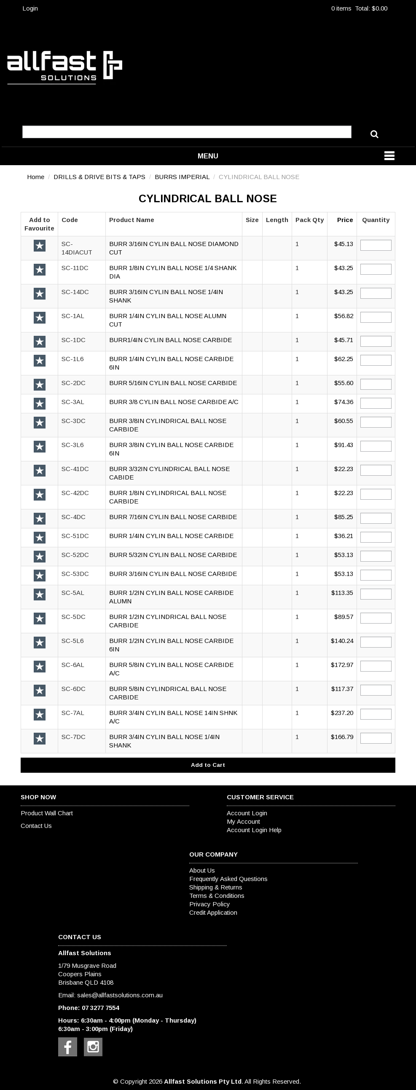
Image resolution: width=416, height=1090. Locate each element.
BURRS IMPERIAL (182, 176)
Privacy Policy (209, 904)
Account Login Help (254, 829)
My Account (243, 821)
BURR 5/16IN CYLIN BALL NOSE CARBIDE (173, 382)
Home (35, 176)
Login (30, 8)
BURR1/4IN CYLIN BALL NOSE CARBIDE (170, 339)
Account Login (247, 813)
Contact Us (36, 825)
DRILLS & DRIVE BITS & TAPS (99, 176)
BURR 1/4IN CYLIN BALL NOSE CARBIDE (171, 535)
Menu (208, 156)
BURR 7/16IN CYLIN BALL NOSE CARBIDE (173, 516)
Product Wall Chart (47, 813)
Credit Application (213, 912)
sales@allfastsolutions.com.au (120, 995)
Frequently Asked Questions (228, 878)
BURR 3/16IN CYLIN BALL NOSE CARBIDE (173, 573)
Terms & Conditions (216, 895)
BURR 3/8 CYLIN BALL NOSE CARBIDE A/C (174, 401)
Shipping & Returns (215, 887)
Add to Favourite (40, 246)
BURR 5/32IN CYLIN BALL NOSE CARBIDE (173, 554)
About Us (202, 870)
